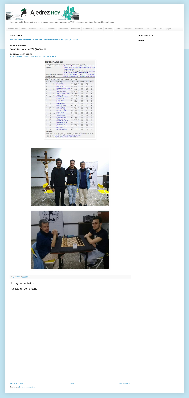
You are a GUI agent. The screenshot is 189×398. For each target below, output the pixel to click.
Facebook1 (51, 29)
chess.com (139, 29)
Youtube (98, 29)
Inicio (72, 383)
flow (161, 29)
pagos (169, 29)
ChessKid (33, 29)
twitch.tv (108, 29)
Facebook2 (63, 29)
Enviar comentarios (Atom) (27, 387)
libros (23, 29)
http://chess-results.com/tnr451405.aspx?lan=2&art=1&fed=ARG (33, 56)
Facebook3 (75, 29)
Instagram (127, 29)
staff (41, 29)
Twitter (117, 29)
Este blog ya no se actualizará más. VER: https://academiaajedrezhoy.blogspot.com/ (44, 39)
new (154, 29)
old (148, 29)
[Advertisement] (70, 362)
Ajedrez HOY (13, 29)
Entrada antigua (124, 383)
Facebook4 (87, 29)
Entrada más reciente (17, 383)
